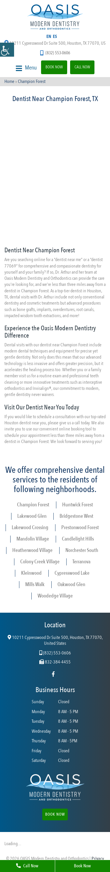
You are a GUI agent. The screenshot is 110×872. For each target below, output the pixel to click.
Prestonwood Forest (80, 527)
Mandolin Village (32, 539)
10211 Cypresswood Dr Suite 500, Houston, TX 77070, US (55, 43)
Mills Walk (35, 584)
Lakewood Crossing (30, 527)
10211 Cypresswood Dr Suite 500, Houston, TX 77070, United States (55, 641)
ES (55, 36)
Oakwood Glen (71, 584)
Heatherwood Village (32, 550)
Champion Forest (33, 504)
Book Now (54, 67)
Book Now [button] (55, 814)
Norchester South (81, 550)
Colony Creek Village (40, 561)
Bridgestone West (76, 516)
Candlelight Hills (78, 539)
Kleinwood (31, 573)
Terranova (81, 561)
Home (9, 81)
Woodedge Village (55, 596)
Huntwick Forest (77, 504)
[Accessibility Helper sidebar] (7, 50)
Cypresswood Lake (72, 573)
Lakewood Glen (32, 516)
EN (48, 36)
